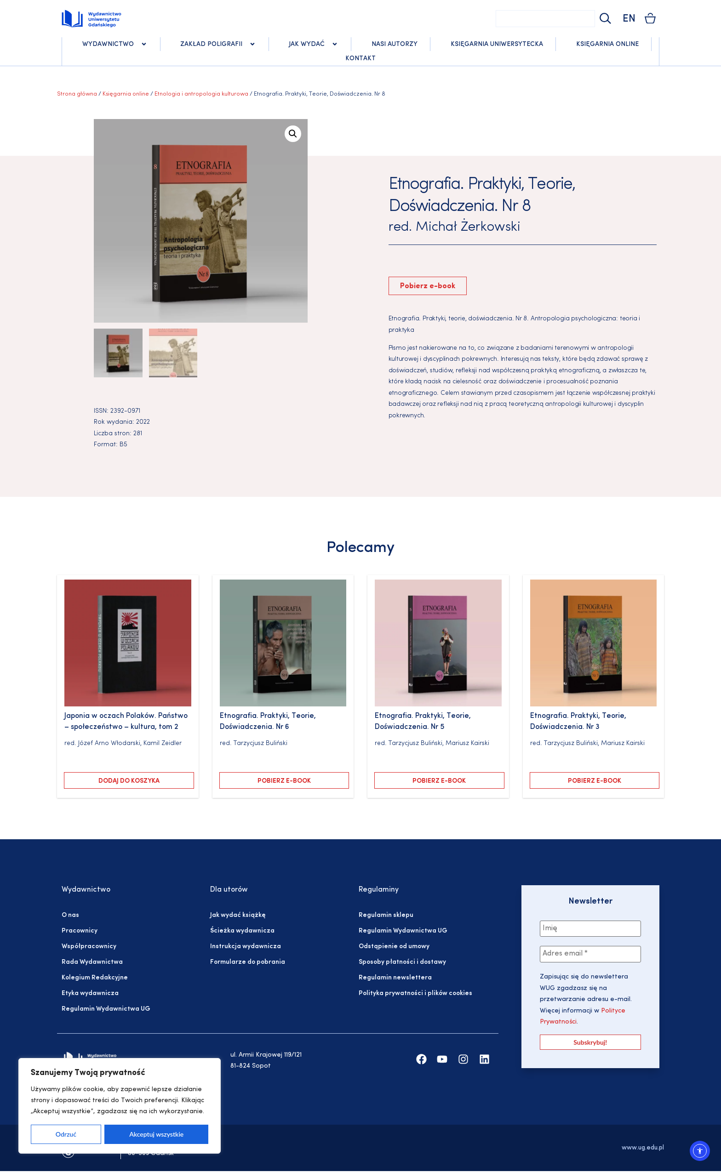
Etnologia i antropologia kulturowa (201, 94)
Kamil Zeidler (162, 743)
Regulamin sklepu (386, 916)
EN (629, 19)
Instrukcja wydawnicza (245, 947)
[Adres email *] (590, 955)
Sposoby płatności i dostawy (402, 963)
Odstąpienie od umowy (394, 947)
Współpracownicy (89, 947)
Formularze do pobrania (247, 963)
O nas (70, 916)
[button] (293, 133)
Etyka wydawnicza (90, 994)
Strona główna (77, 94)
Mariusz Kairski (467, 743)
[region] (119, 1106)
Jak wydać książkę (237, 916)
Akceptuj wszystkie (156, 1134)
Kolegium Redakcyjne (95, 978)
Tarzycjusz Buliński (260, 743)
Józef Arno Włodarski (109, 743)
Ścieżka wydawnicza (242, 931)
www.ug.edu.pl (643, 1148)
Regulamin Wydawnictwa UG (106, 1010)
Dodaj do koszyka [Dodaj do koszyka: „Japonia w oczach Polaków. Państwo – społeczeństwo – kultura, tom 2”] (129, 782)
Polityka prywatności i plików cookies (415, 994)
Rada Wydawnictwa (92, 963)
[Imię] (590, 929)
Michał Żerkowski (468, 227)
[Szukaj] (604, 18)
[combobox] (545, 18)
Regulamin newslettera (395, 978)
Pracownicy (79, 931)
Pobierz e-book (427, 286)
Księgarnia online (126, 94)
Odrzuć (66, 1134)
